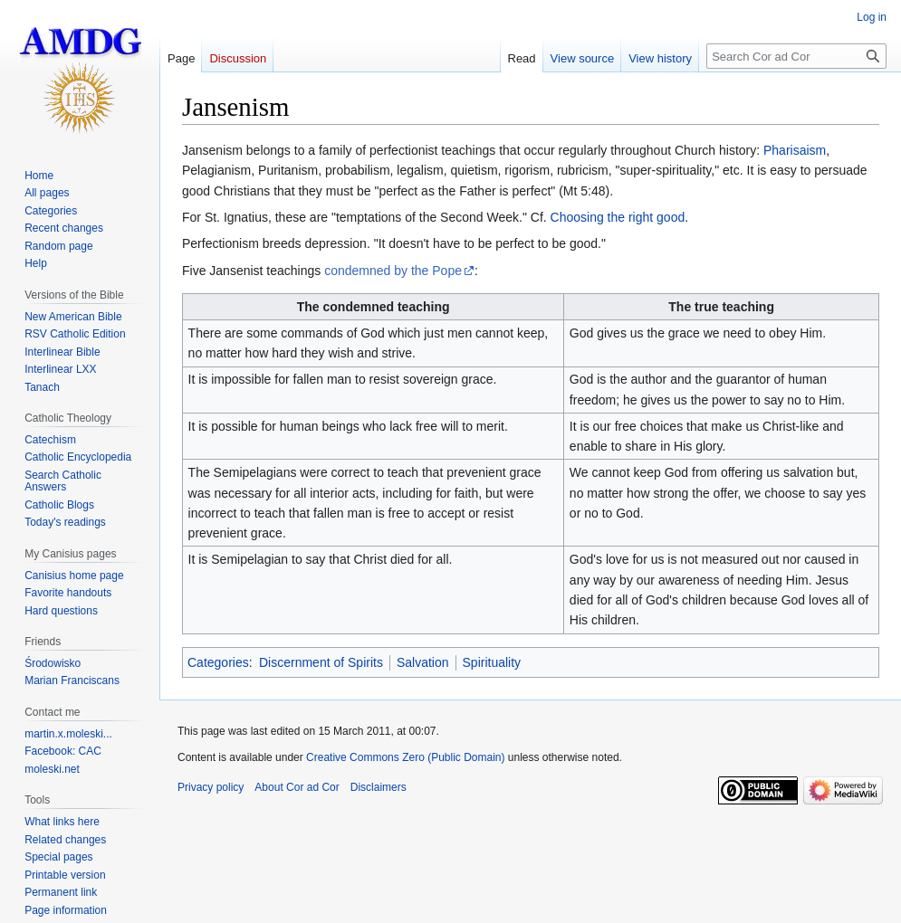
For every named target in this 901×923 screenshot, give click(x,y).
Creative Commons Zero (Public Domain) (405, 757)
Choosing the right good (618, 217)
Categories (218, 662)
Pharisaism (794, 150)
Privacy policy (210, 787)
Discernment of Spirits (321, 662)
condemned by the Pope (393, 270)
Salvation (423, 662)
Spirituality (492, 662)
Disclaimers (378, 787)
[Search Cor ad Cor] (796, 56)
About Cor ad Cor (296, 787)
